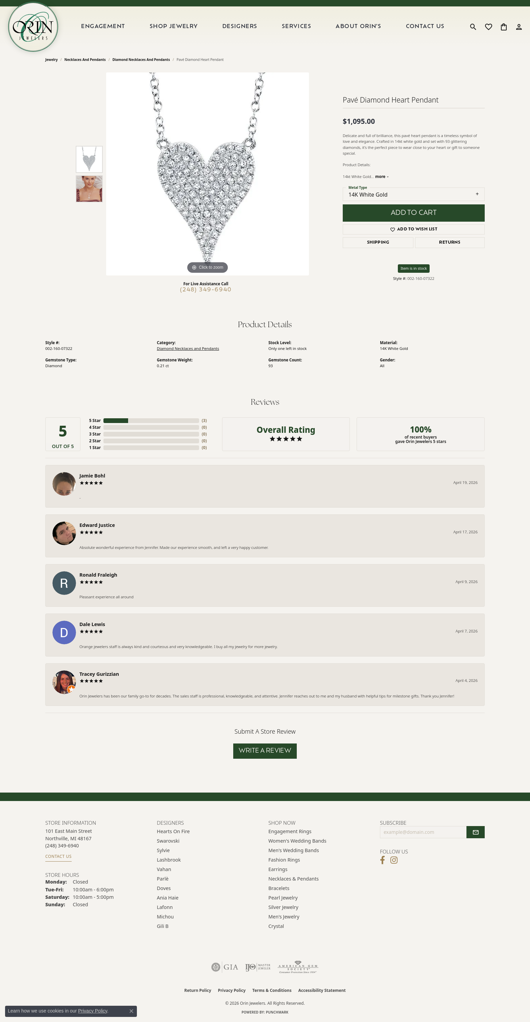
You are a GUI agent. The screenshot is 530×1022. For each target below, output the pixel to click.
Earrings (277, 869)
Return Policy (197, 990)
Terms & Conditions (272, 990)
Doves (164, 888)
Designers (240, 26)
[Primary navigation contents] (263, 26)
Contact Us (425, 26)
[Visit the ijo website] (257, 967)
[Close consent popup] (131, 1011)
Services (296, 26)
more (382, 176)
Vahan (164, 869)
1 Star (95, 447)
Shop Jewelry (174, 26)
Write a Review (265, 751)
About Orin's (358, 26)
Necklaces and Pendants (85, 59)
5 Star (95, 420)
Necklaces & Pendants (293, 878)
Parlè (163, 878)
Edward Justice (97, 525)
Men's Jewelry (283, 916)
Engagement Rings (290, 831)
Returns (449, 243)
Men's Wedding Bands (293, 850)
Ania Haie (167, 897)
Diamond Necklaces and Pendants (141, 59)
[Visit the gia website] (224, 967)
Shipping (378, 243)
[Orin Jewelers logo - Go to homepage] (33, 26)
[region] (207, 173)
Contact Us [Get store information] (58, 856)
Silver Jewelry (283, 907)
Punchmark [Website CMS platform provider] (277, 1012)
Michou (165, 916)
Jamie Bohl (92, 475)
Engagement (103, 26)
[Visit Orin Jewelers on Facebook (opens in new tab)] (382, 860)
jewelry (51, 59)
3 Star (95, 434)
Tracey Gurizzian (99, 674)
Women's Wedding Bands (297, 841)
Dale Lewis (92, 624)
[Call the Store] (62, 845)
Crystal (276, 926)
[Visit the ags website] (298, 967)
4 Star (95, 427)
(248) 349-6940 (206, 290)
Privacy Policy (232, 990)
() (204, 420)
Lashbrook (169, 860)
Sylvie (163, 850)
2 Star (95, 441)
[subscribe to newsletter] (475, 832)
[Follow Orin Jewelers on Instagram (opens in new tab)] (393, 860)
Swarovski (168, 841)
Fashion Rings (284, 860)
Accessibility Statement (321, 990)
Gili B (163, 926)
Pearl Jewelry (282, 897)
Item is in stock (414, 268)
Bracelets (278, 888)
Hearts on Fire (173, 831)
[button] (473, 27)
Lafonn (165, 907)
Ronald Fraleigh (98, 575)
